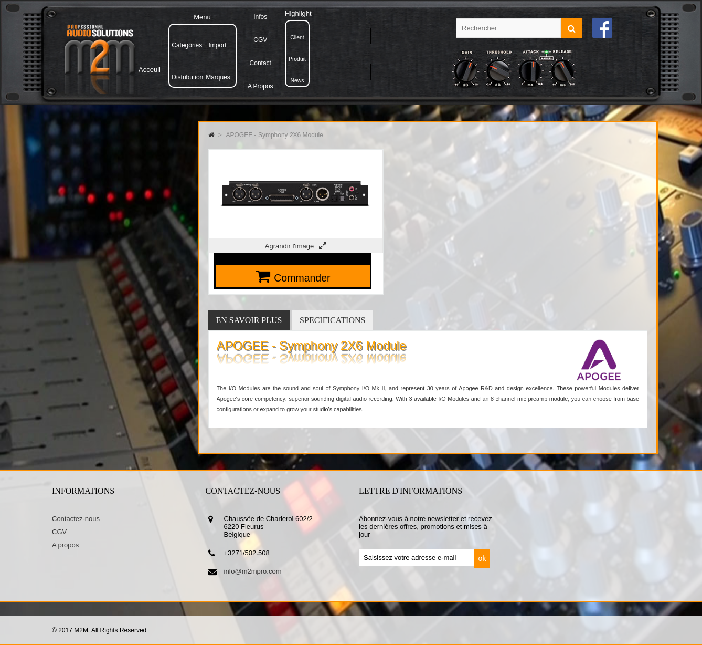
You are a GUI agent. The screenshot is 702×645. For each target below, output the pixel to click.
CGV (59, 532)
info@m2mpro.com (253, 571)
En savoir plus (249, 320)
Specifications (332, 320)
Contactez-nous (76, 519)
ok (482, 558)
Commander (302, 278)
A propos (65, 545)
